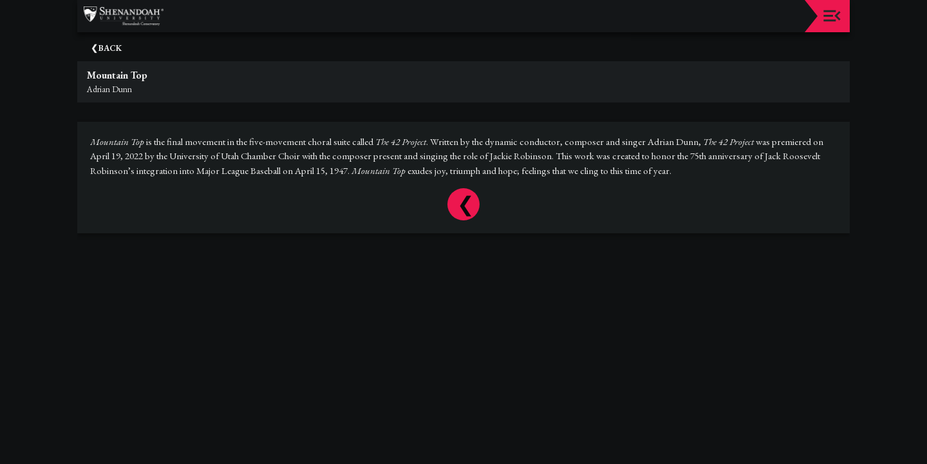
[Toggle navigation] (832, 16)
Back (110, 48)
